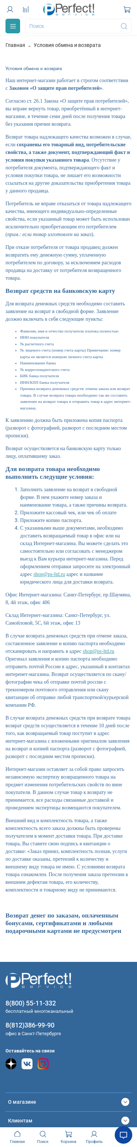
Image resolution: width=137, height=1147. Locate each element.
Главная (15, 45)
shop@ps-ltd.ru (49, 574)
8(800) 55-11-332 (30, 1003)
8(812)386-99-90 (29, 1025)
